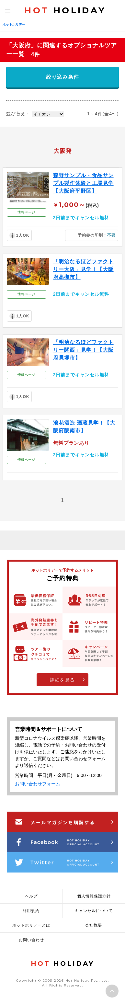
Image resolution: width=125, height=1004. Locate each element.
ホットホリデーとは (31, 925)
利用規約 (31, 910)
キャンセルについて (94, 910)
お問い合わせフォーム (37, 783)
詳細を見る (62, 679)
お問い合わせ (31, 940)
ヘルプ (31, 896)
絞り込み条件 (62, 77)
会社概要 (93, 925)
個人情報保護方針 (94, 896)
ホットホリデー (14, 24)
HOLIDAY (65, 10)
